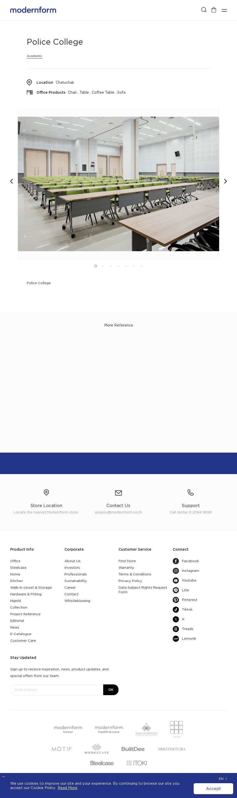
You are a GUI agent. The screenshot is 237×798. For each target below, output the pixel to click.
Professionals (75, 574)
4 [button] (118, 266)
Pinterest (185, 600)
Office (15, 561)
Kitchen (16, 581)
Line (181, 590)
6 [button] (134, 266)
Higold (15, 601)
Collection (18, 607)
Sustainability (75, 581)
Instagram (186, 571)
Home (15, 574)
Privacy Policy (130, 581)
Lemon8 (184, 639)
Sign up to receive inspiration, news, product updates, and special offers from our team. (59, 672)
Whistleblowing (77, 601)
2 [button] (103, 266)
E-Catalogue (20, 634)
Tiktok (182, 610)
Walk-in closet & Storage (31, 587)
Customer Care (23, 641)
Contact (71, 594)
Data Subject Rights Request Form (142, 590)
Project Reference (25, 614)
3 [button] (111, 266)
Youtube (184, 580)
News (14, 627)
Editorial (17, 621)
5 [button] (126, 266)
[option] (118, 184)
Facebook (186, 561)
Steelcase (18, 568)
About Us (72, 561)
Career (70, 587)
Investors (72, 568)
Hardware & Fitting (26, 594)
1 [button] (95, 266)
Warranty (126, 568)
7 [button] (141, 266)
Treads (183, 629)
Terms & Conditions (134, 574)
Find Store (127, 561)
